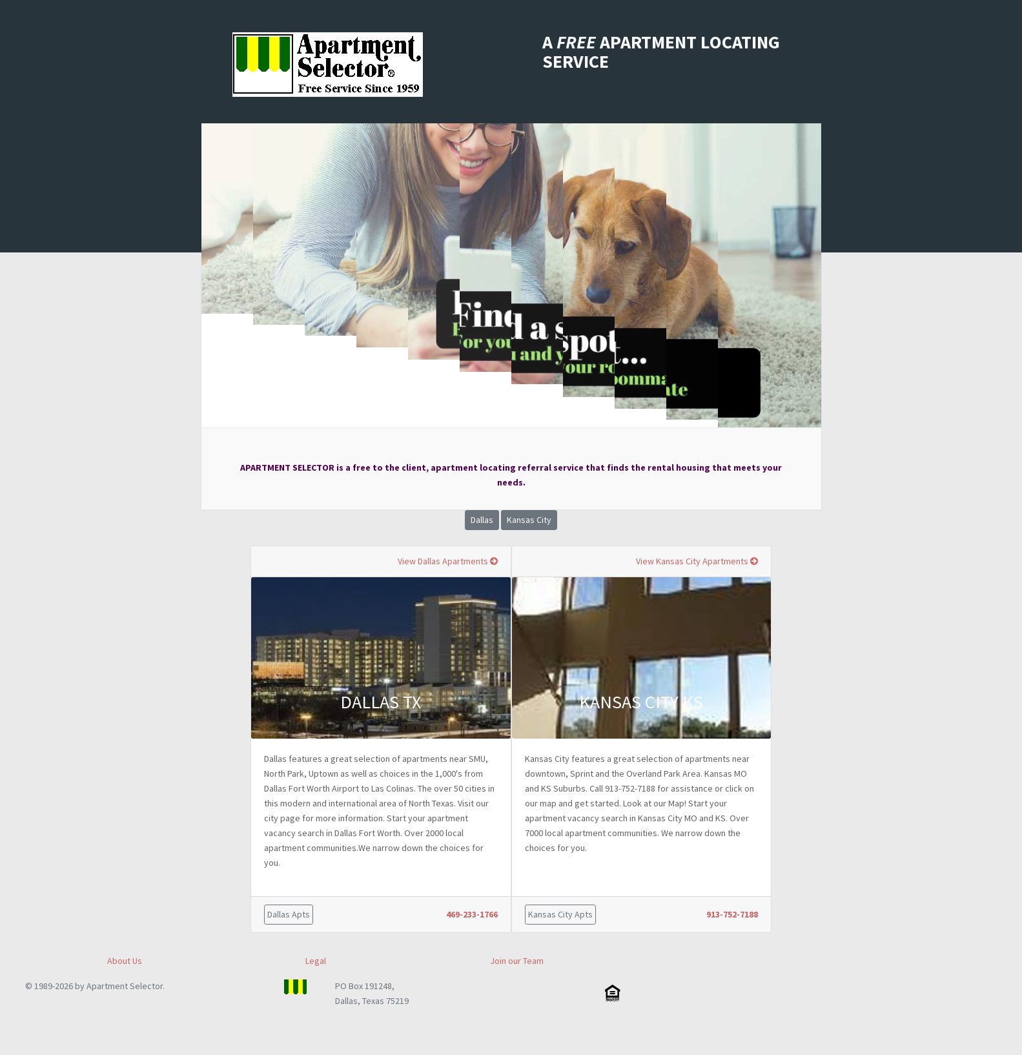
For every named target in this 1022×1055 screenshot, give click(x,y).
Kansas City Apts (560, 914)
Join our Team (517, 961)
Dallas (482, 520)
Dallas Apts (288, 914)
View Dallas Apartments (448, 561)
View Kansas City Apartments (697, 561)
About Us (124, 961)
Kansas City (529, 520)
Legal (315, 961)
